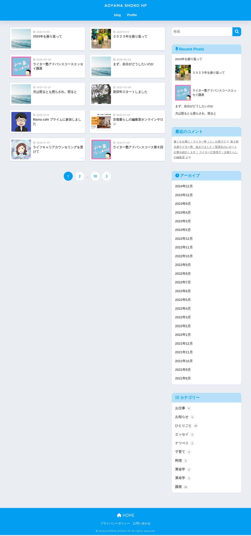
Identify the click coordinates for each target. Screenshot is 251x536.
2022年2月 (183, 326)
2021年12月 (184, 344)
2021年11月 (184, 353)
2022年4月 (183, 309)
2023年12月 (184, 194)
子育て (183, 452)
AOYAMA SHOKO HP (125, 5)
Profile (132, 15)
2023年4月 (183, 212)
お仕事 (183, 409)
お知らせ (185, 417)
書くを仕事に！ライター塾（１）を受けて (200, 141)
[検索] (236, 31)
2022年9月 (183, 265)
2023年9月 (183, 203)
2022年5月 (183, 300)
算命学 (183, 470)
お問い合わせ (142, 524)
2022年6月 (183, 291)
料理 (181, 461)
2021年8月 (183, 379)
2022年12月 (184, 238)
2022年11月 (184, 247)
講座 (181, 488)
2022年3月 (183, 317)
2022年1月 (183, 335)
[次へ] (106, 176)
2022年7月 (183, 282)
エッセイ (185, 435)
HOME (125, 516)
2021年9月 (183, 370)
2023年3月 (183, 221)
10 (95, 176)
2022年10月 (184, 256)
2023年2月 (183, 230)
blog (117, 15)
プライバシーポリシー (115, 524)
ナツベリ (185, 444)
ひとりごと (186, 426)
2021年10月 (184, 361)
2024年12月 (184, 186)
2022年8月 (183, 273)
